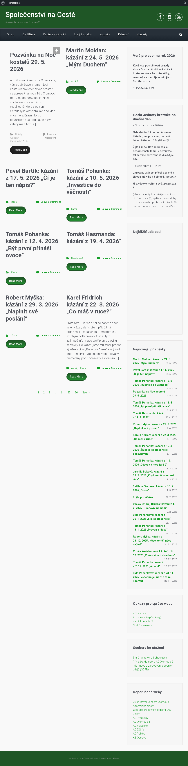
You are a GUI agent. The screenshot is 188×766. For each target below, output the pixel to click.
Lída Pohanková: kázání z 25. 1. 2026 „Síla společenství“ (152, 516)
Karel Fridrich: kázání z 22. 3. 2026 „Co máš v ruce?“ (92, 304)
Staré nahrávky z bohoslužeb (150, 657)
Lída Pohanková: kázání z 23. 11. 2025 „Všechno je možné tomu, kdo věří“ (153, 577)
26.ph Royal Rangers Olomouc (151, 702)
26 (76, 392)
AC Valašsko (140, 725)
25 (69, 392)
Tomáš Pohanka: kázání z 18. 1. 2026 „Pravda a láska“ (150, 527)
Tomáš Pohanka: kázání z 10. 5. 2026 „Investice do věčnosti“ (92, 181)
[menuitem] (3, 3)
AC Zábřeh (139, 729)
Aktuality (14, 137)
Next (84, 392)
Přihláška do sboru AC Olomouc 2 (153, 661)
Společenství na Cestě (40, 14)
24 (61, 392)
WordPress (114, 758)
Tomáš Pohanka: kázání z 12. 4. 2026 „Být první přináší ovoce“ (32, 245)
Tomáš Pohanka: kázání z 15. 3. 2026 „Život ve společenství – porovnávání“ (153, 450)
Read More (20, 149)
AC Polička (139, 733)
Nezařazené (77, 258)
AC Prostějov (140, 717)
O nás (25, 141)
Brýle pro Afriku (143, 497)
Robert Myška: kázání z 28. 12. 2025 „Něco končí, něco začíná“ (152, 540)
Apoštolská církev (143, 706)
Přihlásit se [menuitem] (14, 2)
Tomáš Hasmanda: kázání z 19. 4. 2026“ (93, 238)
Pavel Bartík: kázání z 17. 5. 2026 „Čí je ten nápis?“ (32, 177)
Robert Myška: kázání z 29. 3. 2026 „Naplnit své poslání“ (32, 308)
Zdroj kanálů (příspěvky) (147, 617)
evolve (72, 758)
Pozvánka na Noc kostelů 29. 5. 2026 (33, 61)
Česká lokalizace (142, 625)
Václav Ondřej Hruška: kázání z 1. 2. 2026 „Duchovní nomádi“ (154, 506)
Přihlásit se (139, 613)
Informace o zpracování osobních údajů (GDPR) (153, 667)
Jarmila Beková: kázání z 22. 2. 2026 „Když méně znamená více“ (153, 475)
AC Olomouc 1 (141, 721)
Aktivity (18, 134)
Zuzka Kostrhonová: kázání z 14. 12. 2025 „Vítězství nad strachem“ (154, 553)
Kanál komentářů (143, 621)
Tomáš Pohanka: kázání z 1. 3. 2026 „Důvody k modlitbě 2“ (152, 462)
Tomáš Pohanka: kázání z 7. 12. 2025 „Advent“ (148, 564)
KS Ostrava (139, 737)
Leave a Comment (111, 81)
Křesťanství (15, 141)
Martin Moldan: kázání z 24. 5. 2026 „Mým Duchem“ (92, 57)
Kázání (74, 81)
